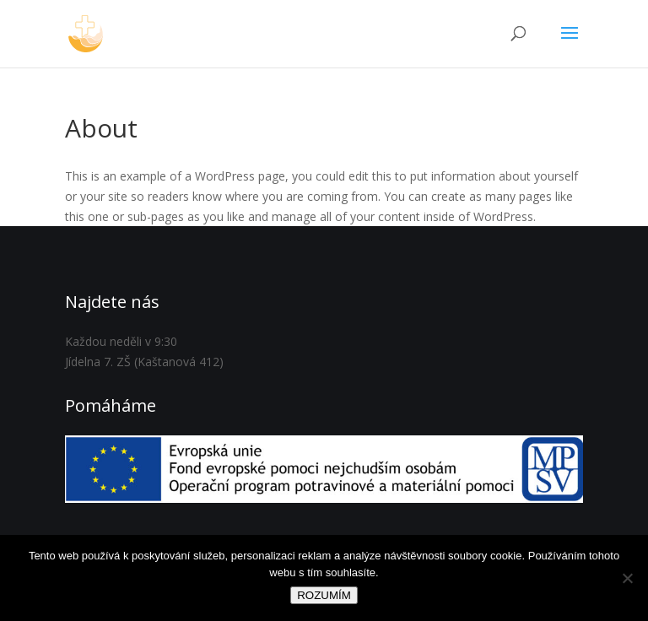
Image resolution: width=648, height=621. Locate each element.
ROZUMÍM (324, 595)
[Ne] (626, 578)
